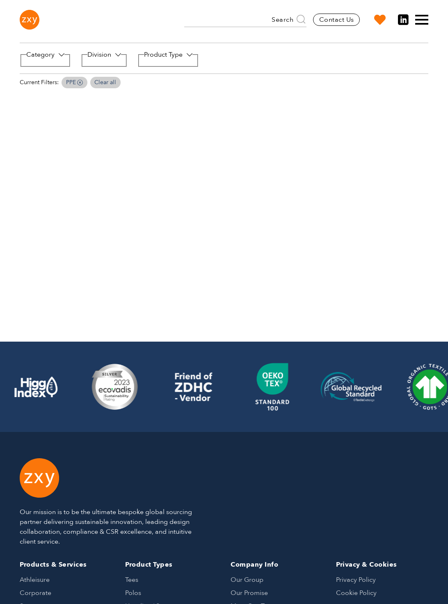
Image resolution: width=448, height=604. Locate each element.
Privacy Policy (356, 579)
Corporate (35, 592)
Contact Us (336, 19)
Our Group (247, 579)
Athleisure (35, 579)
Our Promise (249, 592)
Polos (133, 592)
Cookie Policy (356, 592)
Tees (131, 579)
